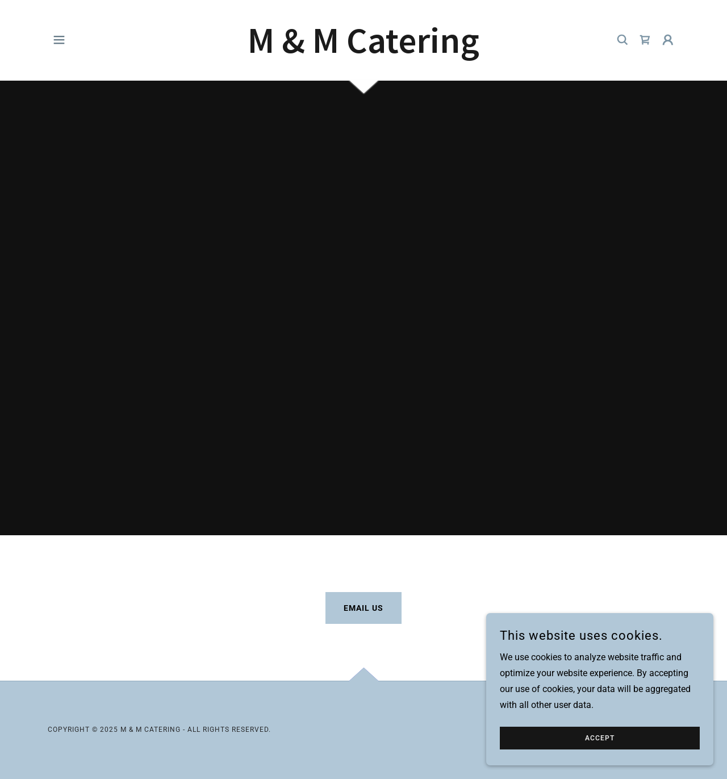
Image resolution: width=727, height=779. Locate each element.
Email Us (363, 608)
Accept (600, 738)
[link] (363, 49)
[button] (59, 39)
